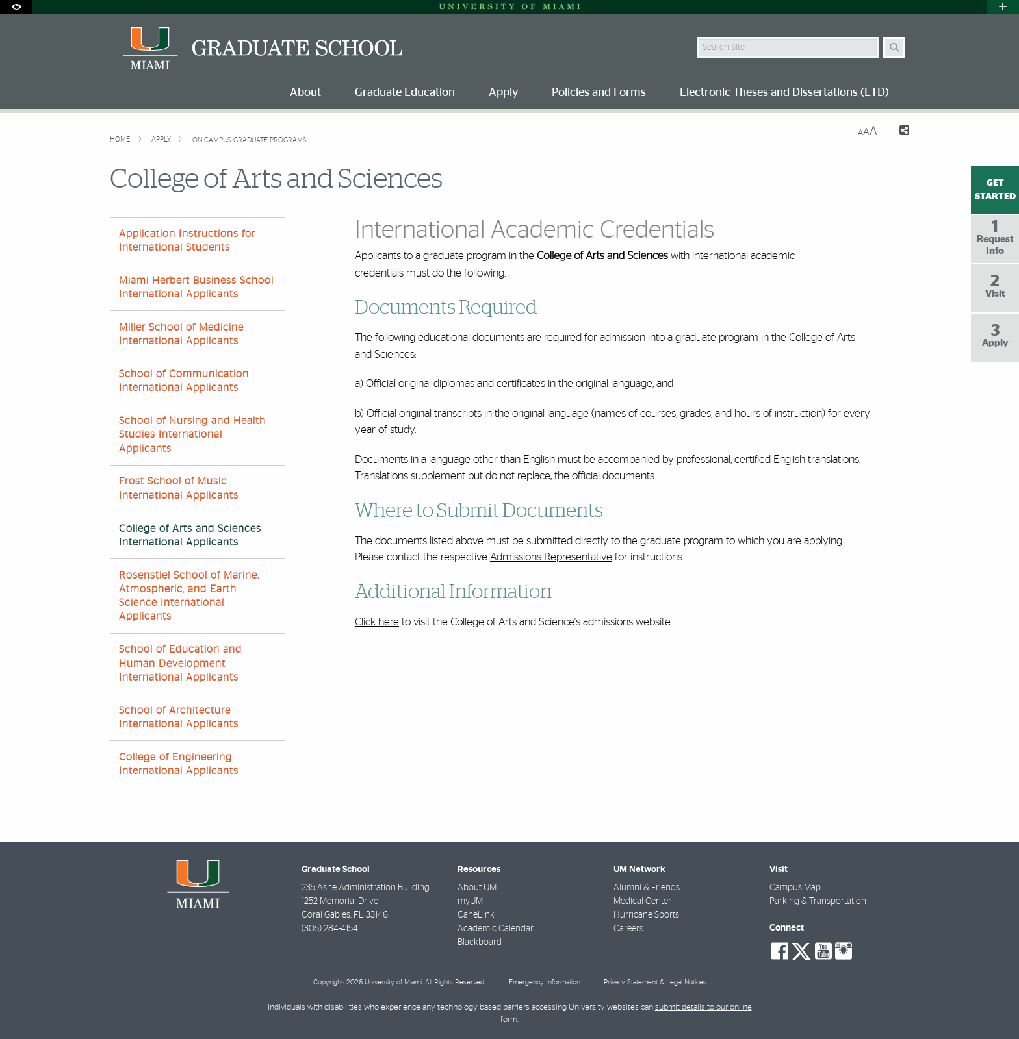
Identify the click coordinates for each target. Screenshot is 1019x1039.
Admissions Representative (551, 556)
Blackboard (480, 942)
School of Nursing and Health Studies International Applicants (192, 434)
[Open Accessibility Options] (16, 7)
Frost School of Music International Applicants (179, 488)
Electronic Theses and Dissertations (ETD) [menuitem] (784, 93)
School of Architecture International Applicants (179, 717)
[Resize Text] (867, 131)
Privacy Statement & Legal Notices (655, 982)
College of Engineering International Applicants (179, 764)
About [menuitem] (305, 93)
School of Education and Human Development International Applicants (180, 663)
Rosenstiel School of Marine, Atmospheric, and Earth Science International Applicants (189, 596)
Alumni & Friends (646, 887)
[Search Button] (894, 47)
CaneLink (476, 915)
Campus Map (795, 887)
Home (121, 139)
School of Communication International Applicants (184, 381)
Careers (628, 928)
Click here (377, 621)
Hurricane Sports (646, 915)
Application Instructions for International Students (187, 241)
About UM (477, 887)
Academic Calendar (496, 928)
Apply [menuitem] (503, 93)
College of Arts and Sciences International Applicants (190, 535)
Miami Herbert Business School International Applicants (196, 287)
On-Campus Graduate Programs (249, 140)
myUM (470, 901)
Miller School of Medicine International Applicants (181, 334)
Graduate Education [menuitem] (405, 93)
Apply (162, 139)
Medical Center (642, 901)
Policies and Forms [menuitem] (599, 93)
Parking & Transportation (817, 901)
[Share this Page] (898, 132)
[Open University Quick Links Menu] (1003, 7)
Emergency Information (544, 982)
